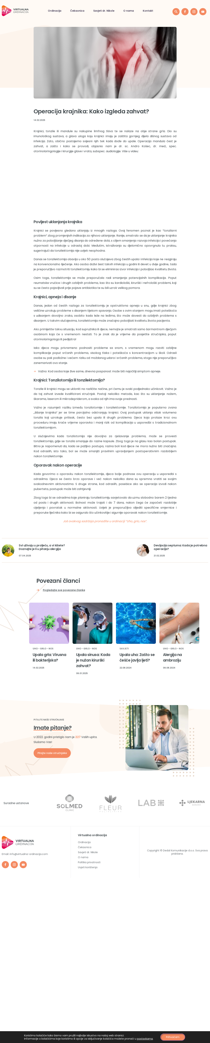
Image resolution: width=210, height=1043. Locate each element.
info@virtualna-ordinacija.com (29, 854)
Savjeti (124, 648)
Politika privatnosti (89, 862)
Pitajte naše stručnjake (52, 753)
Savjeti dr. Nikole (54, 11)
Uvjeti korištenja (87, 867)
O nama (79, 11)
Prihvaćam (172, 1037)
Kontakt (99, 11)
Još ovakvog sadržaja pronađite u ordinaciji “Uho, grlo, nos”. (105, 521)
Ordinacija (84, 842)
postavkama (145, 1038)
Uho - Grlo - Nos (43, 648)
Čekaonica (28, 11)
